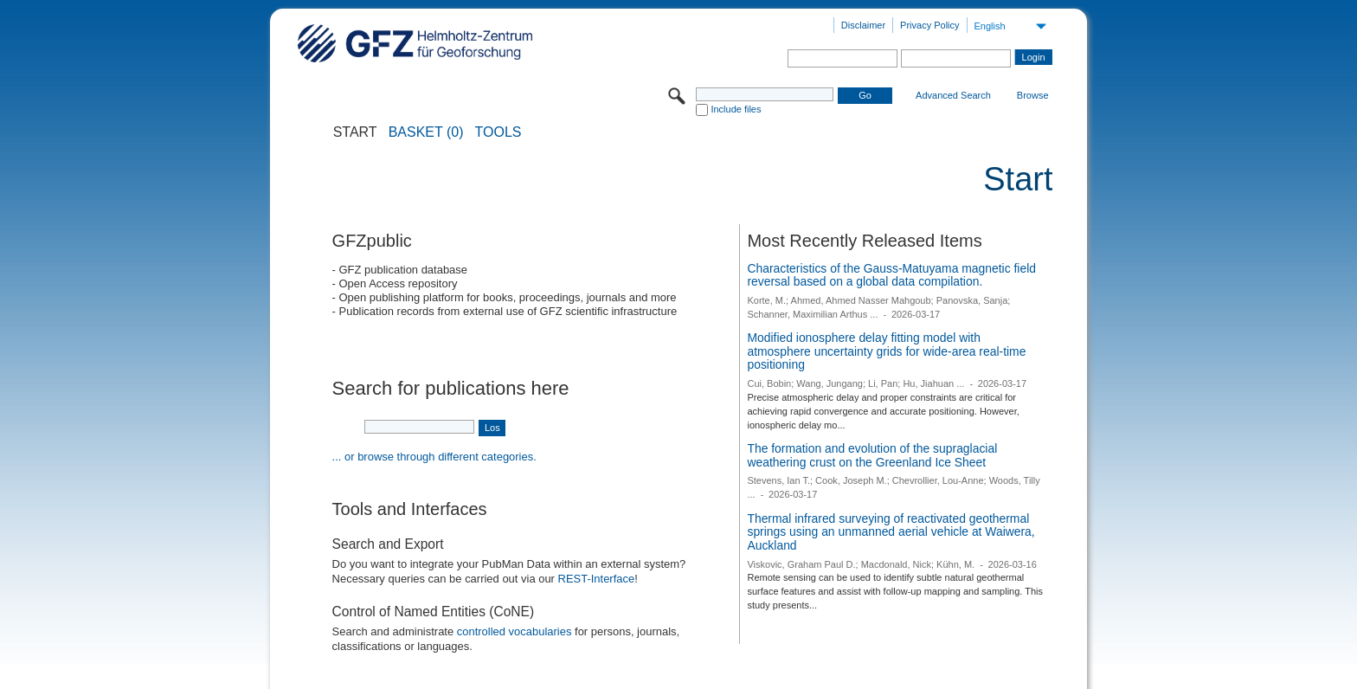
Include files (736, 109)
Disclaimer (863, 25)
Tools (498, 132)
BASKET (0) (426, 132)
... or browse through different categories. (434, 456)
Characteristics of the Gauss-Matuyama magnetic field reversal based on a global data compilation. (891, 275)
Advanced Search (953, 95)
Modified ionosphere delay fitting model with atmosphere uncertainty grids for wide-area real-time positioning (886, 351)
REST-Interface (596, 578)
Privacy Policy (929, 25)
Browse (1033, 95)
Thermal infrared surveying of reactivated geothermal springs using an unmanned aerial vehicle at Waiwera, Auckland (890, 532)
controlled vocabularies (514, 631)
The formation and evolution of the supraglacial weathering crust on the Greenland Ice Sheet (872, 455)
